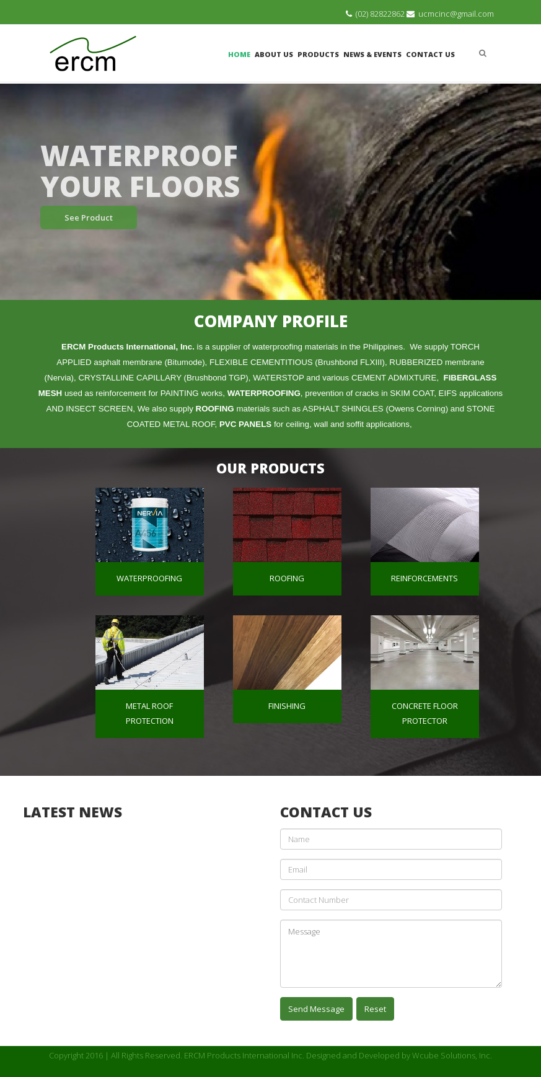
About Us (274, 54)
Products (318, 54)
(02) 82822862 (380, 13)
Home (239, 54)
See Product (88, 217)
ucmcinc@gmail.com (456, 13)
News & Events (372, 54)
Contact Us (430, 54)
